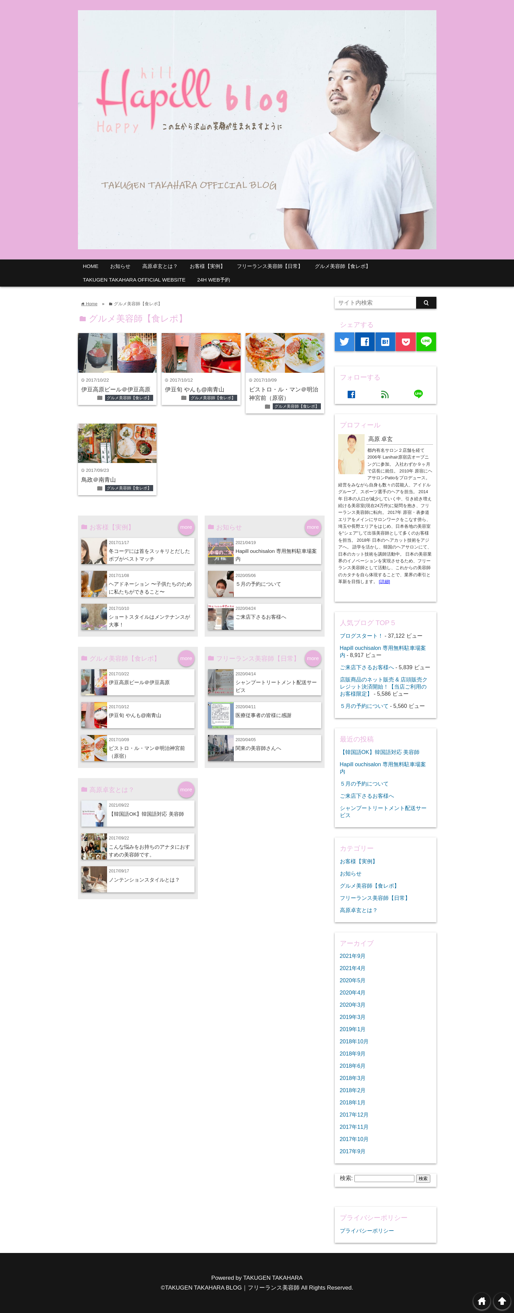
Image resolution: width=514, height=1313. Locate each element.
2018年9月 (353, 1053)
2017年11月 (354, 1127)
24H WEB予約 (213, 280)
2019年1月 (353, 1029)
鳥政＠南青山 (98, 480)
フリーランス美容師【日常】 (270, 266)
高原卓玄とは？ (160, 266)
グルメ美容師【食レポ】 (343, 266)
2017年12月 (354, 1115)
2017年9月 (353, 1151)
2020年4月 (353, 992)
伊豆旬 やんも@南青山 (197, 389)
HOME (91, 266)
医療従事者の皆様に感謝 (263, 715)
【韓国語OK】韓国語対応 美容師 (146, 814)
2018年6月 (353, 1066)
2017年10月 (354, 1139)
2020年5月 (353, 980)
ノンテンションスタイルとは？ (144, 880)
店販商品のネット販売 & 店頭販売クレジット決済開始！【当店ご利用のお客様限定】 (384, 686)
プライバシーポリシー (367, 1231)
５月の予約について (258, 584)
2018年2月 (353, 1090)
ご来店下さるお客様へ (260, 617)
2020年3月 (353, 1005)
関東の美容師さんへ (258, 748)
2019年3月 (353, 1017)
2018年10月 (354, 1041)
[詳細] (384, 581)
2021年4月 (353, 968)
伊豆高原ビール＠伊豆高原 (115, 389)
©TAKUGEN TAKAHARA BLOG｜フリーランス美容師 (230, 1288)
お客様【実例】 (207, 266)
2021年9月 (353, 956)
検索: (346, 1178)
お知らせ (120, 266)
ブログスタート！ (361, 636)
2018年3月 (353, 1078)
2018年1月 (353, 1102)
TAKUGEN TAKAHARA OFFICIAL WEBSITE (134, 280)
